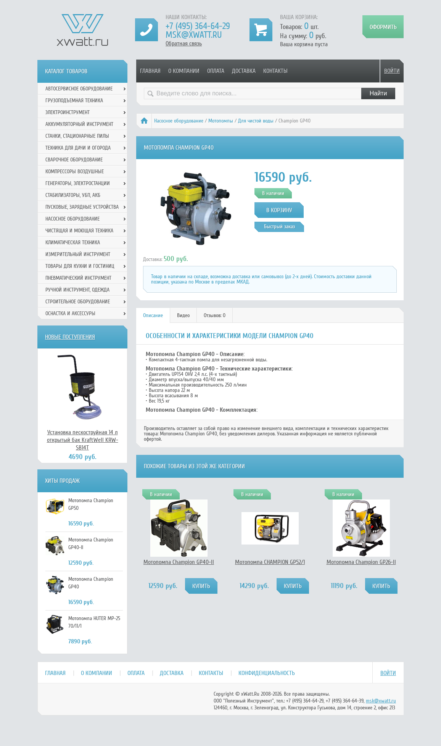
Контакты (275, 71)
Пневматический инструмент (78, 278)
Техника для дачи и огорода (78, 148)
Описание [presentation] (153, 315)
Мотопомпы (220, 121)
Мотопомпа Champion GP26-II (361, 562)
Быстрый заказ (279, 226)
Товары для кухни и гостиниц (79, 266)
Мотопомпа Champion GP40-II (178, 562)
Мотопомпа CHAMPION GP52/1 (270, 562)
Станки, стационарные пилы (77, 136)
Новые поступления (70, 337)
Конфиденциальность (266, 673)
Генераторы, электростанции (77, 183)
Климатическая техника (72, 242)
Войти (392, 71)
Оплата (215, 71)
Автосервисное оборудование (79, 88)
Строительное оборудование (77, 301)
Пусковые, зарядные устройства (82, 207)
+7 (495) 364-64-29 (198, 26)
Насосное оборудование (178, 121)
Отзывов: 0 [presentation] (214, 315)
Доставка (244, 71)
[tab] (153, 315)
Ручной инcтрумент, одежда (77, 290)
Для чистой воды (256, 121)
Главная (150, 71)
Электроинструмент (67, 112)
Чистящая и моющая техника (79, 230)
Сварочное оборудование (74, 159)
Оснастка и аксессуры (70, 313)
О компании (184, 71)
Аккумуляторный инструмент (79, 124)
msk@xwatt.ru (194, 34)
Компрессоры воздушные (74, 171)
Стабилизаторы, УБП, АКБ (72, 195)
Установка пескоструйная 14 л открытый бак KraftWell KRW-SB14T (82, 440)
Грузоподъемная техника (74, 100)
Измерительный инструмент (77, 254)
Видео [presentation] (183, 315)
